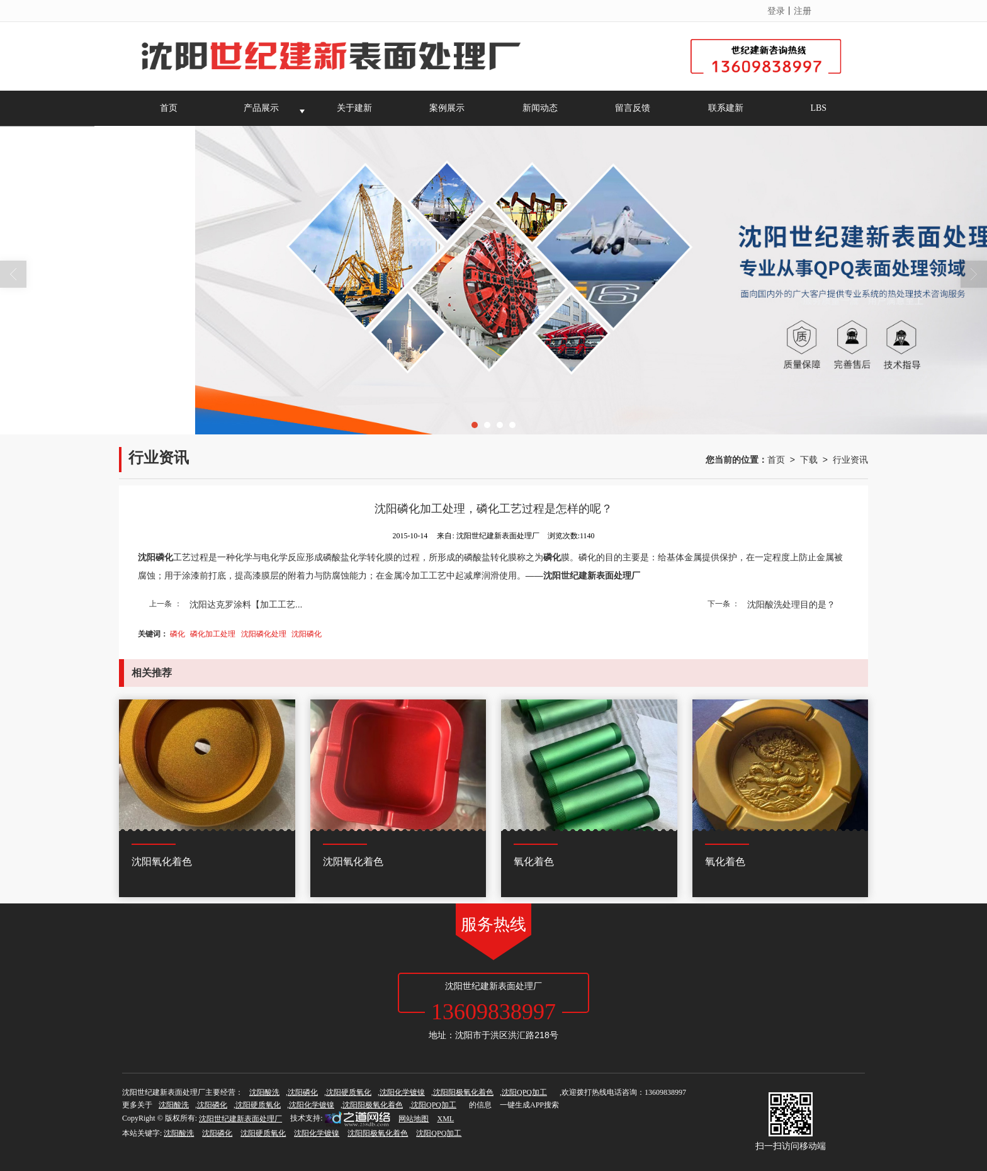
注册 (802, 11)
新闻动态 (540, 108)
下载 (809, 460)
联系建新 (725, 108)
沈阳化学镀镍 (402, 1092)
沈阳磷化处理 (263, 634)
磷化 (177, 634)
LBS (818, 108)
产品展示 (261, 108)
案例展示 (447, 108)
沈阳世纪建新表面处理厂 (240, 1118)
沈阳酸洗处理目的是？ (791, 604)
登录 (776, 11)
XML (445, 1118)
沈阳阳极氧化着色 (463, 1092)
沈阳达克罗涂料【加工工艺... (246, 604)
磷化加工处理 (212, 634)
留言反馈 (632, 108)
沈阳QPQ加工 (524, 1092)
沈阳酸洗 (264, 1092)
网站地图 (413, 1118)
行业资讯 (850, 460)
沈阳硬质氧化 (348, 1092)
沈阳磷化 (306, 634)
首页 (169, 108)
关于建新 (354, 108)
